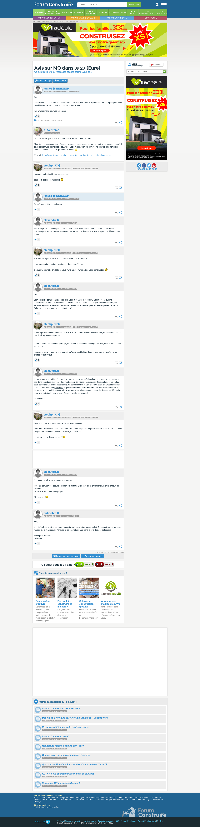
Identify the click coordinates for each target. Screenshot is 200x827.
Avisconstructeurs (146, 12)
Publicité (141, 821)
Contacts (60, 821)
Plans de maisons (117, 13)
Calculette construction (106, 821)
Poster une (92, 556)
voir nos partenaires (52, 807)
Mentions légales (90, 821)
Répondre (60, 80)
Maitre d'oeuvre (39, 807)
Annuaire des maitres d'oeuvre (110, 602)
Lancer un (66, 556)
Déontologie (131, 821)
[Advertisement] (78, 459)
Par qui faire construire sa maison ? (65, 604)
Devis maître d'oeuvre (43, 602)
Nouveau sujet (43, 80)
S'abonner (156, 65)
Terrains (102, 13)
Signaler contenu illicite (73, 821)
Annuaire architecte (117, 18)
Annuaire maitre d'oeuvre (83, 18)
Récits (52, 12)
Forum (38, 13)
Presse (123, 821)
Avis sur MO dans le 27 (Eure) (67, 68)
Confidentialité (150, 821)
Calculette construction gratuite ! (86, 604)
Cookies (160, 821)
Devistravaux (132, 12)
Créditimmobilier (91, 12)
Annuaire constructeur (49, 18)
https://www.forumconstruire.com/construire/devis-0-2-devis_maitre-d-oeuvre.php (77, 155)
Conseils (78, 13)
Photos (65, 13)
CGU (118, 821)
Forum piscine (150, 18)
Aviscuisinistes (161, 12)
